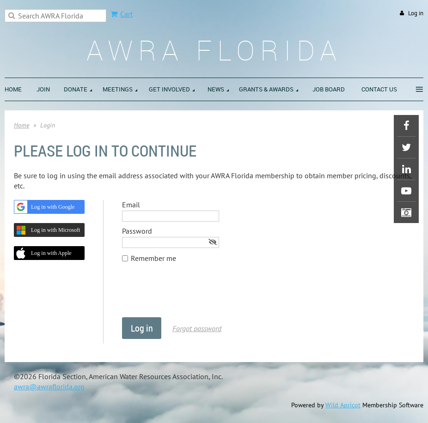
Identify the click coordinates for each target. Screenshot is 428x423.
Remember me (153, 258)
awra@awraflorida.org (49, 386)
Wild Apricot (343, 405)
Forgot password (196, 328)
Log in (415, 13)
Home (21, 125)
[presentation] (192, 295)
